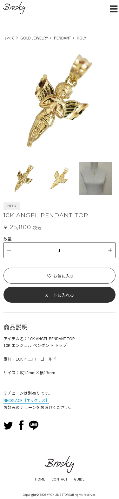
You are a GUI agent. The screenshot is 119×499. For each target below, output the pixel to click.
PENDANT (63, 38)
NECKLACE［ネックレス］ (27, 400)
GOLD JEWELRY (35, 38)
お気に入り (63, 275)
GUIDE (79, 478)
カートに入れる (59, 295)
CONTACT (59, 478)
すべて (9, 38)
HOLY (82, 38)
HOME (40, 478)
